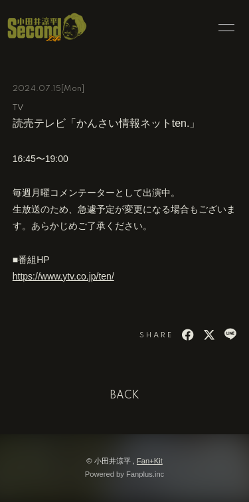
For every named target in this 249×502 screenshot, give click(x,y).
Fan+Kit (150, 461)
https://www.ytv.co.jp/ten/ (63, 276)
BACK (125, 395)
